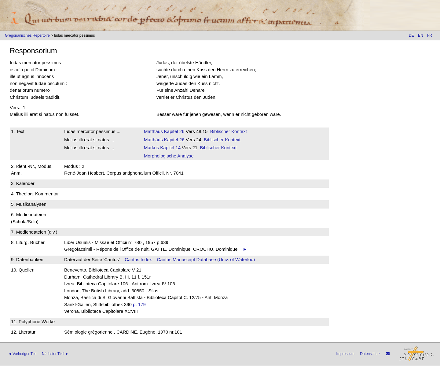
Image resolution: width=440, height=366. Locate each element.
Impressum (345, 354)
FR (429, 35)
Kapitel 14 (170, 147)
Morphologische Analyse (169, 155)
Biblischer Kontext (228, 131)
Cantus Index (138, 259)
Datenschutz (370, 354)
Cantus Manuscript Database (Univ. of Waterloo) (206, 259)
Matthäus (153, 131)
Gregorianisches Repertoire (27, 35)
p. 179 (139, 304)
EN (420, 35)
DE (411, 35)
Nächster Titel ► (55, 354)
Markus (151, 147)
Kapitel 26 (174, 131)
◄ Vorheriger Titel (22, 354)
